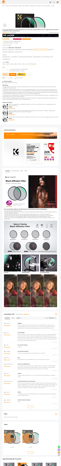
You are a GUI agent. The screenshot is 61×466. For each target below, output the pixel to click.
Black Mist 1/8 (50, 59)
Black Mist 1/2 (11, 59)
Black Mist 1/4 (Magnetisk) (27, 59)
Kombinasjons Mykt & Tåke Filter (25, 66)
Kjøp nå (13, 84)
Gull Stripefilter (14, 66)
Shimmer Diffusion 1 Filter (47, 66)
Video (25, 180)
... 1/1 (30, 462)
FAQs (21, 180)
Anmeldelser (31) (15, 180)
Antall (3, 77)
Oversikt (7, 180)
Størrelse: (5, 72)
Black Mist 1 (5, 59)
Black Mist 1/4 (18, 59)
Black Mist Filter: (11, 57)
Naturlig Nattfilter (37, 66)
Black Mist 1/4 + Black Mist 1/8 (40, 59)
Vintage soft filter (6, 69)
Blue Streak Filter (6, 66)
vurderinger (13, 42)
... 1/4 (30, 416)
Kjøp (5, 84)
